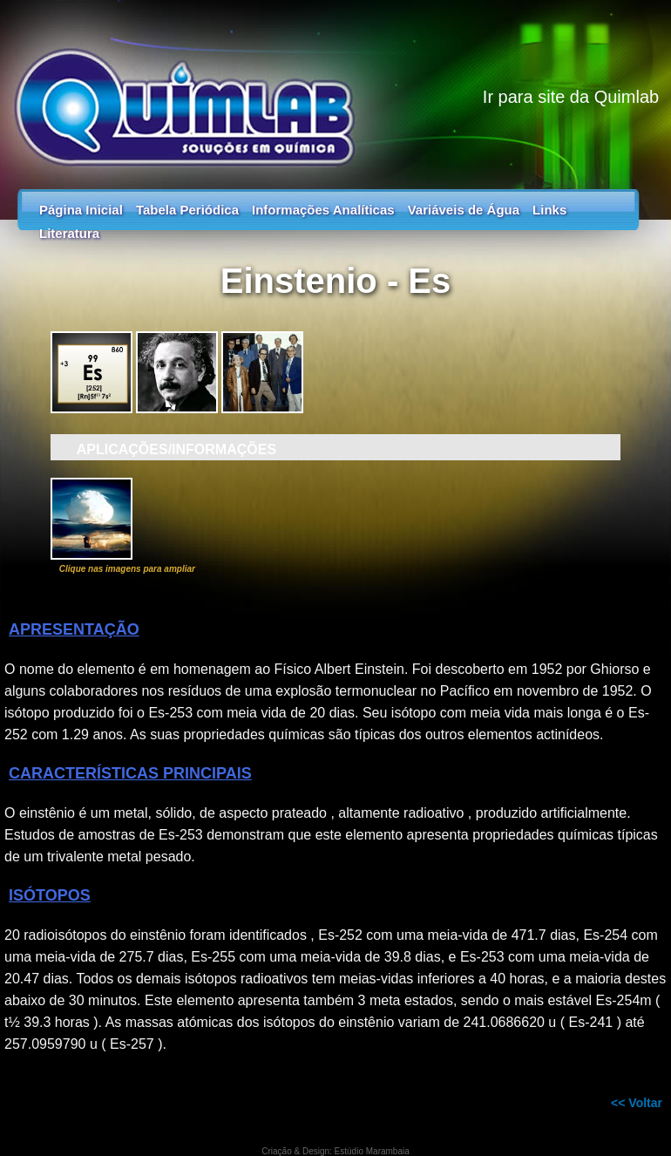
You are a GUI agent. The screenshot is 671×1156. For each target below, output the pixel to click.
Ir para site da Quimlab (571, 96)
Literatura (69, 233)
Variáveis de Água (463, 209)
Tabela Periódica (187, 209)
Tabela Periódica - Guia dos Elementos (335, 87)
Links (549, 209)
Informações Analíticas (323, 209)
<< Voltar (636, 1103)
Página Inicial (81, 209)
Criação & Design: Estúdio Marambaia (335, 1151)
